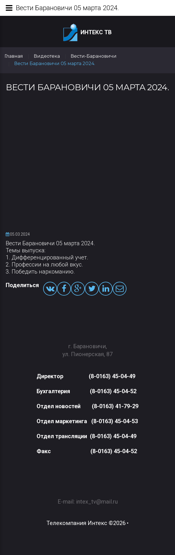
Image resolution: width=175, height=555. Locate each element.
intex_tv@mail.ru (97, 499)
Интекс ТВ (87, 33)
